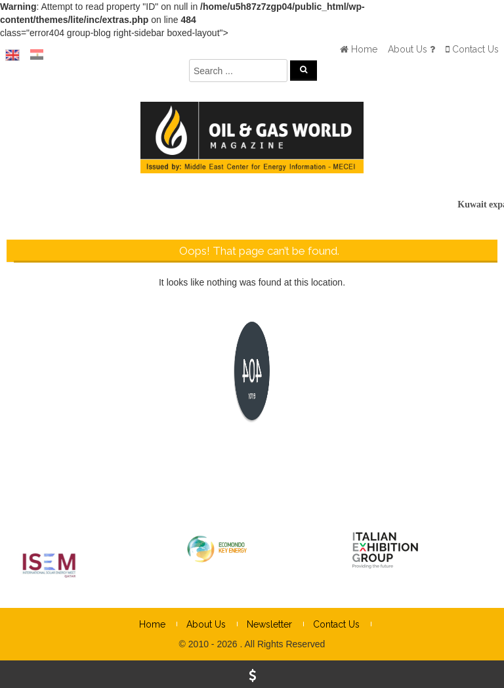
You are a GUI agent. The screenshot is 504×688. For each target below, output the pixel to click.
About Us (206, 624)
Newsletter (269, 624)
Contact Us (336, 624)
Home (152, 624)
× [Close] (493, 465)
